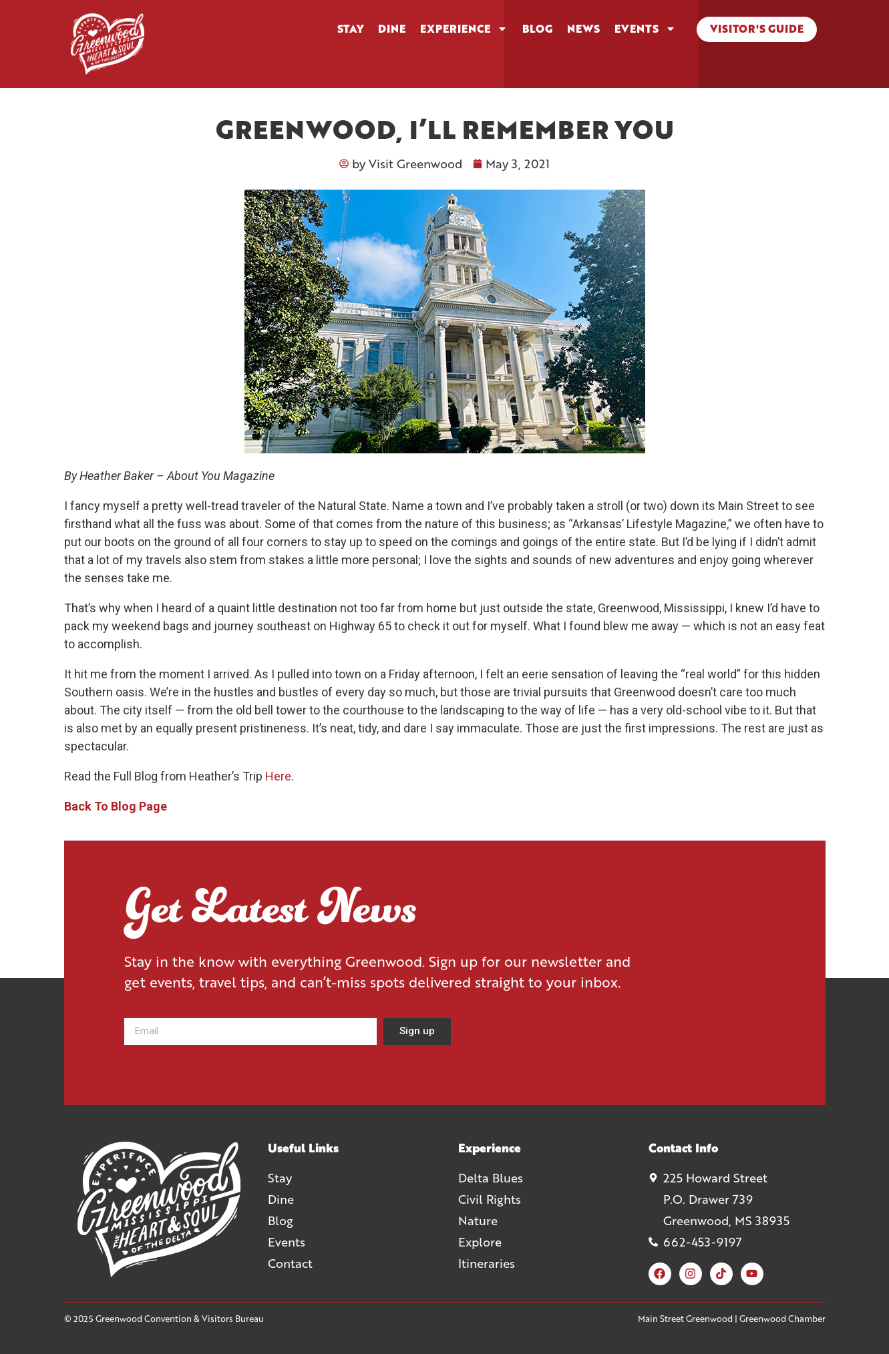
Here (278, 776)
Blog (537, 29)
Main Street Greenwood (685, 1319)
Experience (464, 29)
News (583, 29)
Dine (391, 29)
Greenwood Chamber (782, 1319)
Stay (350, 29)
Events (645, 29)
